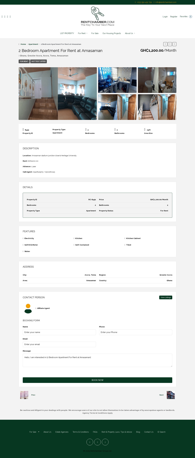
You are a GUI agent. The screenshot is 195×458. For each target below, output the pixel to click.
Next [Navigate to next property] (161, 395)
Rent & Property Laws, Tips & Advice (117, 432)
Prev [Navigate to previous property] (33, 395)
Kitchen (78, 238)
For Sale (94, 33)
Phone (102, 327)
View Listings (166, 297)
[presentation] (43, 372)
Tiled (128, 245)
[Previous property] (24, 395)
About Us (129, 33)
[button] (165, 44)
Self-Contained (82, 245)
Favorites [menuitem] (186, 16)
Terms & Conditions (81, 432)
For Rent (81, 33)
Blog (138, 432)
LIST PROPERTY (67, 33)
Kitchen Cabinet (133, 238)
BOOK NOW (97, 380)
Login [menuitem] (165, 17)
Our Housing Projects (112, 33)
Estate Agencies (61, 432)
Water (27, 251)
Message (27, 351)
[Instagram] (97, 442)
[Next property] (171, 395)
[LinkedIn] (105, 442)
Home (23, 44)
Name (25, 327)
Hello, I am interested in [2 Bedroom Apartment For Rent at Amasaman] (97, 360)
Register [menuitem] (173, 17)
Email (25, 339)
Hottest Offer (38, 61)
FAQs (95, 432)
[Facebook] (89, 442)
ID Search (161, 432)
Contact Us (148, 432)
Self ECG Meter (31, 245)
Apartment (33, 44)
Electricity (29, 238)
